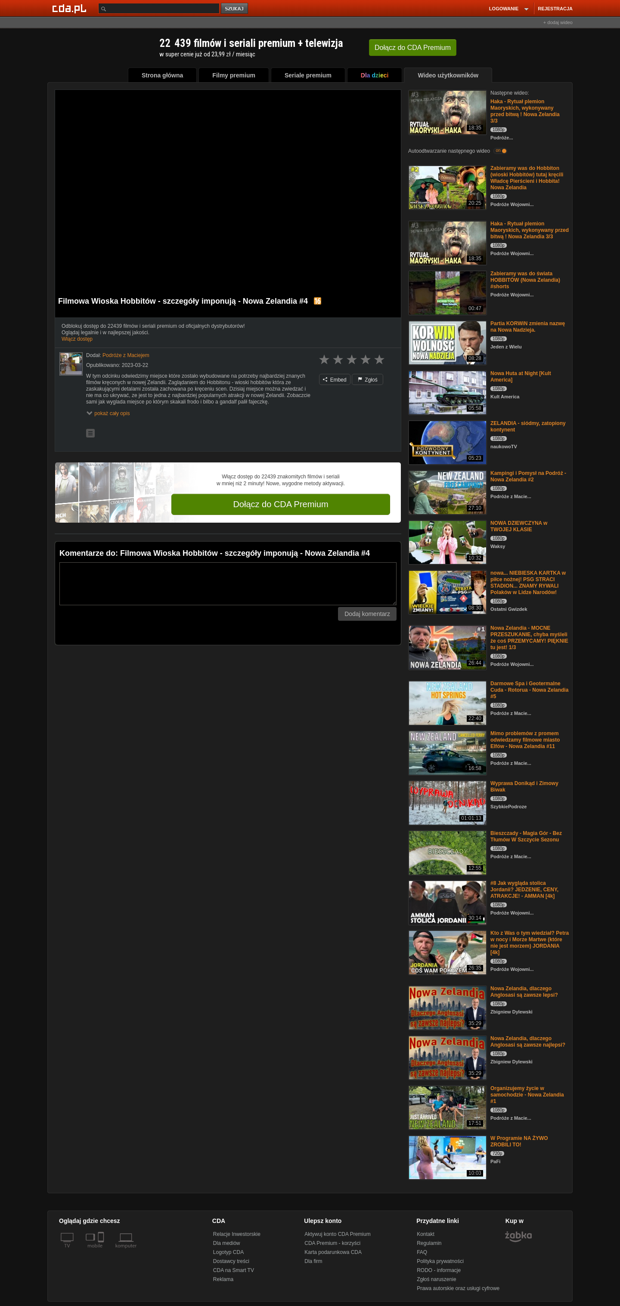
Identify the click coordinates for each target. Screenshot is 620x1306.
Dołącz (413, 47)
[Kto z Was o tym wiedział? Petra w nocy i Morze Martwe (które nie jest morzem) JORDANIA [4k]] (446, 951)
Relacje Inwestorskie (236, 1234)
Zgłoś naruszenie (436, 1279)
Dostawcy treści (231, 1261)
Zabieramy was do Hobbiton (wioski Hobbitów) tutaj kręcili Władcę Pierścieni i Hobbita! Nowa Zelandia (526, 178)
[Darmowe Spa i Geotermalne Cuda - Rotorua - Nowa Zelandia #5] (446, 702)
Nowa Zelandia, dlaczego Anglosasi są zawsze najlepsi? (527, 1041)
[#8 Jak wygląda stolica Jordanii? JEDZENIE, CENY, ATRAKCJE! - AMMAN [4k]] (446, 902)
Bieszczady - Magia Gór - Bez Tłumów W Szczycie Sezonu (526, 836)
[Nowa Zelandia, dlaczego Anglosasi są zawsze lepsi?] (446, 1007)
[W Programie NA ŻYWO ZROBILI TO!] (446, 1157)
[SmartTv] (101, 1251)
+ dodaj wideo (558, 22)
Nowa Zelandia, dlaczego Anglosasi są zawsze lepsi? (524, 992)
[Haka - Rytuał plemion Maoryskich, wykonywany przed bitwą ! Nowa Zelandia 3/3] (446, 111)
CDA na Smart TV (233, 1270)
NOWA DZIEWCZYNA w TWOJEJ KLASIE (518, 526)
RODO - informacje (439, 1270)
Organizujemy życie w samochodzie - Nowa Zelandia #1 (527, 1094)
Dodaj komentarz (367, 613)
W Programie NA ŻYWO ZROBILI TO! (519, 1141)
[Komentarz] (228, 583)
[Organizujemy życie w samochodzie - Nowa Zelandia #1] (446, 1107)
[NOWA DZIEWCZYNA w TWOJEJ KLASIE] (446, 542)
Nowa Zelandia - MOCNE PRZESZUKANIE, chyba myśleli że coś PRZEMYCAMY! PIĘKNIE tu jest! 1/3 (529, 637)
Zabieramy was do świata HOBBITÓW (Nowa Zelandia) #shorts (525, 280)
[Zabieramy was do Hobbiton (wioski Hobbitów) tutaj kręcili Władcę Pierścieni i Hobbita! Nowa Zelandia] (446, 187)
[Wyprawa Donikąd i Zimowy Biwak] (446, 802)
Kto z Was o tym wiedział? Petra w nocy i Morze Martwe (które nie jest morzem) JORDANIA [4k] (529, 942)
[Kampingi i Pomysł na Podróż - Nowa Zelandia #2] (446, 492)
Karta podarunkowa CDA (333, 1252)
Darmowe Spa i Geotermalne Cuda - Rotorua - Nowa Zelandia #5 (529, 690)
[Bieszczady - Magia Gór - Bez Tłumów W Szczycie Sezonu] (446, 852)
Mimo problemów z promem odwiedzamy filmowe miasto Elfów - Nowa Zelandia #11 (525, 739)
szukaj (235, 9)
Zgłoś (368, 380)
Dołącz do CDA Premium (280, 504)
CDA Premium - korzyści (332, 1243)
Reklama (223, 1279)
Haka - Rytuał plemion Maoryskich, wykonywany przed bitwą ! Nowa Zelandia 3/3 (525, 111)
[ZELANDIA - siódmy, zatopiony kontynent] (446, 442)
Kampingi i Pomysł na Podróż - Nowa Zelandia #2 (528, 476)
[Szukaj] (159, 8)
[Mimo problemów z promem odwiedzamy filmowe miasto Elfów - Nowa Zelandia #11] (446, 752)
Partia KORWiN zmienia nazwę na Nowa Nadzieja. (527, 326)
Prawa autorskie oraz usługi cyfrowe (458, 1288)
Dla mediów (226, 1243)
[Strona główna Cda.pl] (70, 8)
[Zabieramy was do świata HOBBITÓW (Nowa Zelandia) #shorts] (446, 292)
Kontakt (425, 1234)
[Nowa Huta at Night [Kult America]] (446, 392)
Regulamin (429, 1243)
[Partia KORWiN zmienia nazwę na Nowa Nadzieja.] (446, 342)
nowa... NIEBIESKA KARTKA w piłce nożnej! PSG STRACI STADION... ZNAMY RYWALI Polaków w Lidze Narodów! (528, 582)
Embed (334, 380)
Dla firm (313, 1261)
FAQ (422, 1252)
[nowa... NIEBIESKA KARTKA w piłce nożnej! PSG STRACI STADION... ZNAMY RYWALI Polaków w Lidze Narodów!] (446, 591)
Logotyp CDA (228, 1252)
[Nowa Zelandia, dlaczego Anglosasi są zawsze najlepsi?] (446, 1057)
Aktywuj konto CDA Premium (337, 1234)
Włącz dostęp (77, 339)
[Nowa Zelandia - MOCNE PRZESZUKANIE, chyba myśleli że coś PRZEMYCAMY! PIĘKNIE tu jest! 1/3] (446, 646)
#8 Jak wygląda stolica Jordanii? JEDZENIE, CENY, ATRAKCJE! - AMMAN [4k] (524, 889)
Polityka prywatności (440, 1261)
